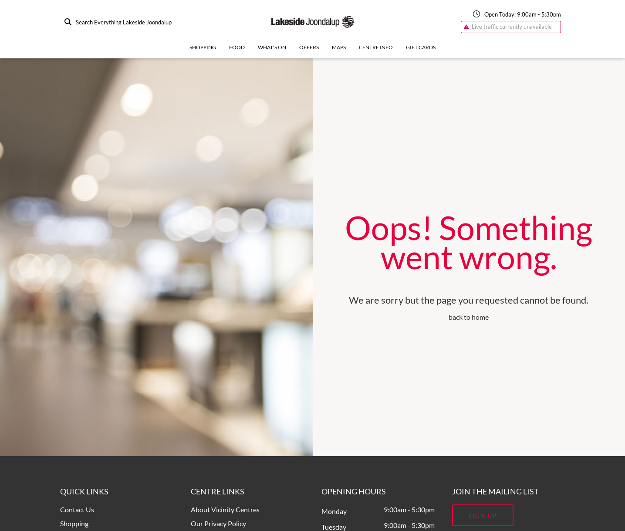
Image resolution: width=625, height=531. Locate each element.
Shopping (202, 47)
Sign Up (483, 515)
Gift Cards (421, 47)
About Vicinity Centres (225, 509)
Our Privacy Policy (218, 523)
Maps (339, 47)
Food (237, 47)
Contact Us (77, 509)
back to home (469, 317)
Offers (309, 47)
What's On (272, 47)
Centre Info (376, 47)
